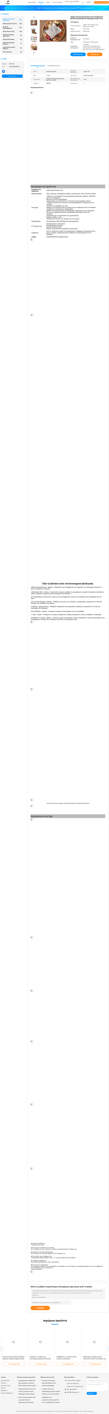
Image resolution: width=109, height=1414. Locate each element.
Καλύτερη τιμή (78, 54)
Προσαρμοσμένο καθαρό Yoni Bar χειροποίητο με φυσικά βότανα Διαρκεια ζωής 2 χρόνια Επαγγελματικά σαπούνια (27, 1383)
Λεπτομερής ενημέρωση (38, 65)
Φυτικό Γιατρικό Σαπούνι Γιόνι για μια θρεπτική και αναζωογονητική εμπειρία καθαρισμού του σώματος (27, 1400)
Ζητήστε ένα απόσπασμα (101, 2)
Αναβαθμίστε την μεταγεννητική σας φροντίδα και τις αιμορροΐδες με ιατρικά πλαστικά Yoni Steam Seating (51, 1400)
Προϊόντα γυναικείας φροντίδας (26, 1377)
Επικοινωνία (12, 76)
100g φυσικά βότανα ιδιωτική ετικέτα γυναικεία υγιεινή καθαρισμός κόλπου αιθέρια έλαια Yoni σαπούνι (26, 1391)
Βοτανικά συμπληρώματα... (12, 27)
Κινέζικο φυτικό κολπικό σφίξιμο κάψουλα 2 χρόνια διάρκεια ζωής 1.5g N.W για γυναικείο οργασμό (13, 1359)
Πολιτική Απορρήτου (7, 1393)
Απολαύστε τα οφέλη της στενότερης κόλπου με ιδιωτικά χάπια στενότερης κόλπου (40, 1359)
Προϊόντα (3, 1383)
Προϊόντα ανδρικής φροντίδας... (12, 35)
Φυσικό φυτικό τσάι (12, 31)
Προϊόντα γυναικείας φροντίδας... (12, 19)
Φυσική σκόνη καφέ (12, 39)
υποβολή (40, 1308)
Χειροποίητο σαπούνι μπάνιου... (12, 48)
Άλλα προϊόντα (12, 52)
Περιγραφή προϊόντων (53, 65)
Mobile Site (4, 1390)
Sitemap (3, 1388)
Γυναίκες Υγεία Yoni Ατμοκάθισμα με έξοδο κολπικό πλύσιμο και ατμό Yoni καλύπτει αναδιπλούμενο (51, 1391)
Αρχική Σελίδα (5, 1380)
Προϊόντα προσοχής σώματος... (12, 43)
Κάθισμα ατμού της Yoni (12, 24)
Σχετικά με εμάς (5, 1385)
